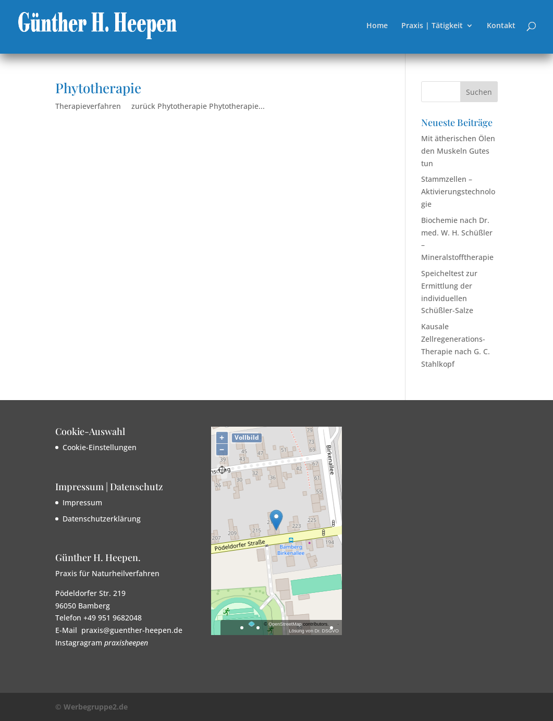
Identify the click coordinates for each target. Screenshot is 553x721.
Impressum (82, 502)
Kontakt (501, 26)
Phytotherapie (98, 88)
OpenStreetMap (285, 624)
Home (377, 26)
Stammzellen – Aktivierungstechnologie (458, 191)
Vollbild (247, 437)
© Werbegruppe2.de (91, 707)
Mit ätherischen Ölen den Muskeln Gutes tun (458, 150)
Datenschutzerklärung (102, 519)
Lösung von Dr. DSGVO (314, 630)
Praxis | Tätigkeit (432, 26)
